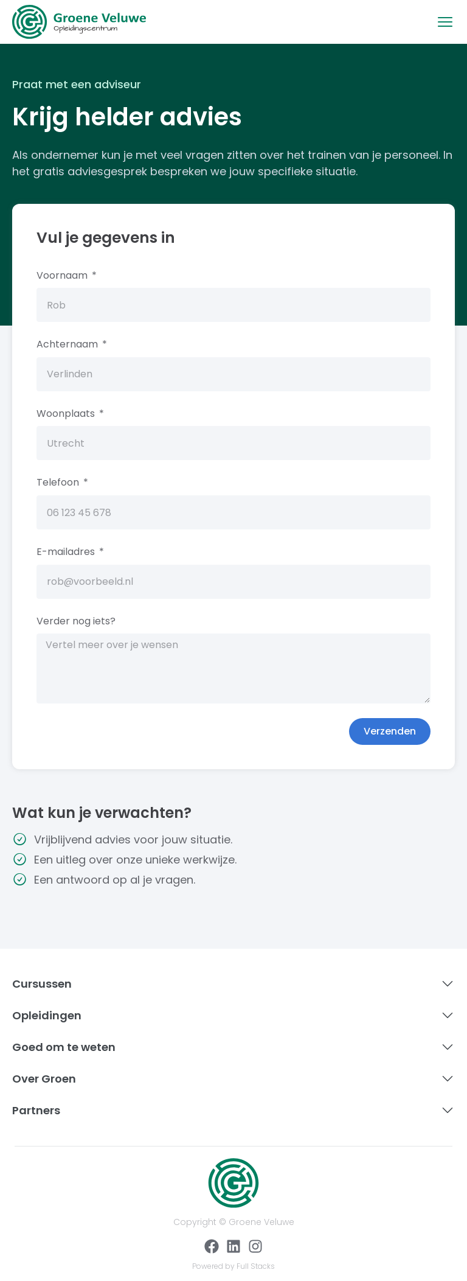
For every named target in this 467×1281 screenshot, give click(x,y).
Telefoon (58, 482)
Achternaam (68, 344)
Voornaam (63, 275)
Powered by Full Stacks (233, 1266)
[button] (445, 22)
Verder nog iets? (76, 621)
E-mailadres (66, 552)
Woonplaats (66, 414)
